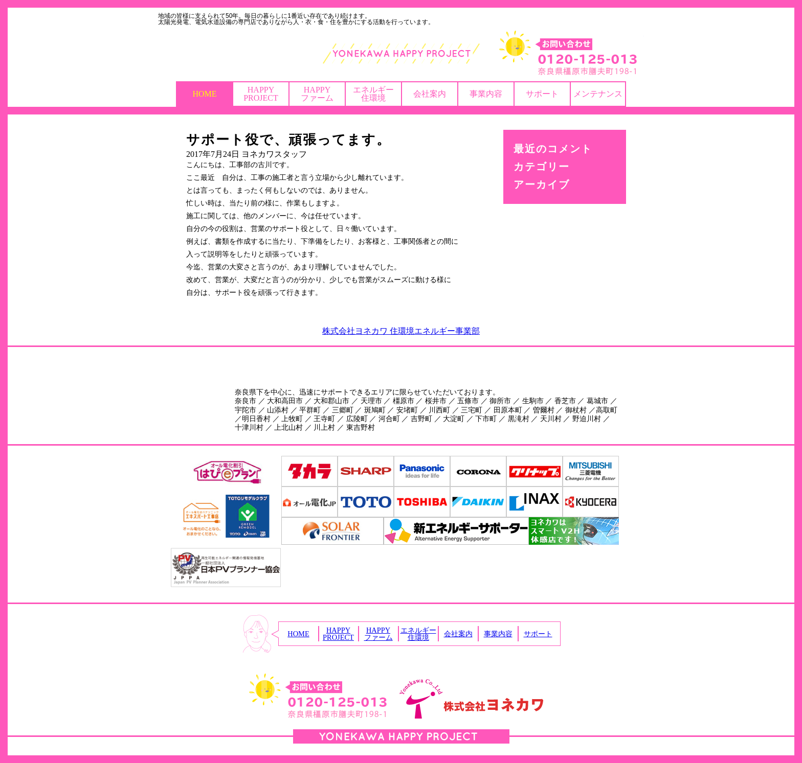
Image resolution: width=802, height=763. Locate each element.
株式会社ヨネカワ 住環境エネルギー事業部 (401, 331)
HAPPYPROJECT (260, 93)
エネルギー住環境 (373, 93)
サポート (542, 93)
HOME (204, 93)
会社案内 (429, 93)
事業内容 (486, 93)
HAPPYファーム (317, 93)
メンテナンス (597, 93)
